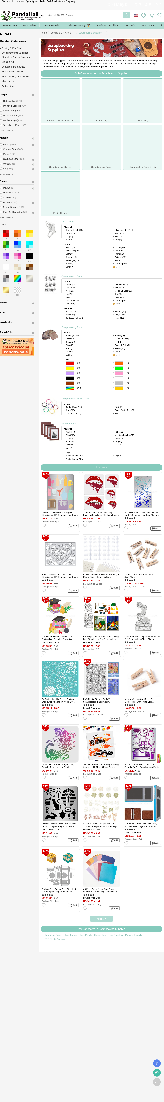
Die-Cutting (67, 221)
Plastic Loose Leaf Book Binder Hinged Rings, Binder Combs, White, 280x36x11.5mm (101, 575)
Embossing (8, 86)
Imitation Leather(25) (124, 435)
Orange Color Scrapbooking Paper (119, 363)
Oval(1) (69, 355)
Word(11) (119, 260)
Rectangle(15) (72, 260)
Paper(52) (119, 432)
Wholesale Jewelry (78, 25)
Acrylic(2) (70, 239)
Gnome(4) (70, 304)
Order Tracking (157, 1063)
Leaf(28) (69, 254)
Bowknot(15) (71, 257)
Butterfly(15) (120, 257)
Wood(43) (70, 314)
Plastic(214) (71, 311)
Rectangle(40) (121, 284)
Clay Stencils (70, 935)
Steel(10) (119, 236)
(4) (127, 372)
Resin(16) (119, 318)
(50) (79, 387)
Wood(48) (70, 435)
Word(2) (69, 345)
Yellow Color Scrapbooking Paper (70, 368)
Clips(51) (119, 456)
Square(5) (70, 342)
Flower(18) (120, 335)
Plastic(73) (70, 432)
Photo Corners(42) (74, 459)
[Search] (98, 15)
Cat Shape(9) (121, 263)
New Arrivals (10, 25)
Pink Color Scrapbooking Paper (119, 373)
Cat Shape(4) (121, 300)
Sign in (143, 15)
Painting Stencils (133, 935)
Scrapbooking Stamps (73, 276)
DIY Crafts (130, 25)
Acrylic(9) (70, 441)
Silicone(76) (120, 311)
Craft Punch (86, 935)
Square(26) (120, 287)
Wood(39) (119, 233)
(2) (78, 362)
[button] (161, 25)
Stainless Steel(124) (124, 230)
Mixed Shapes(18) (123, 291)
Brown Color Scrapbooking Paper (70, 383)
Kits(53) (118, 407)
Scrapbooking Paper (72, 327)
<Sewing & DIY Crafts (11, 48)
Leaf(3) (118, 342)
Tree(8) (118, 294)
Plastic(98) (70, 233)
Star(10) (69, 263)
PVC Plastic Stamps (55, 939)
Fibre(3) (118, 445)
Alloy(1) (118, 239)
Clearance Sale (51, 25)
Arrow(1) (70, 348)
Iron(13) (69, 438)
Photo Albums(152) (74, 456)
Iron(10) (69, 236)
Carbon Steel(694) (74, 230)
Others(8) (70, 339)
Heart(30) (119, 250)
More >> (101, 918)
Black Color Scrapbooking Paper (70, 378)
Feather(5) (120, 297)
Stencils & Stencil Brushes (16, 57)
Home (44, 32)
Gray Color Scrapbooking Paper (119, 383)
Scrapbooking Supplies (90, 32)
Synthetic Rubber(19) (75, 318)
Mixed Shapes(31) (74, 250)
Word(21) (70, 291)
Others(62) (120, 247)
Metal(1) (69, 448)
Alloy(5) (118, 441)
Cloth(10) (119, 438)
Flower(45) (70, 284)
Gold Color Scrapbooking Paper (119, 388)
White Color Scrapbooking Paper (119, 378)
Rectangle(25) (72, 335)
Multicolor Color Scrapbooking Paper (70, 388)
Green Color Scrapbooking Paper (119, 368)
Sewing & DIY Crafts (61, 32)
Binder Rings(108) (74, 407)
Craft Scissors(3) (73, 413)
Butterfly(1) (120, 348)
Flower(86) (70, 247)
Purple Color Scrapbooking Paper (70, 373)
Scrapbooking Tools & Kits (75, 398)
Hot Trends (150, 25)
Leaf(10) (69, 294)
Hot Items (101, 467)
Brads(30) (70, 410)
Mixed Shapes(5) (123, 339)
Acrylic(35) (120, 314)
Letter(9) (69, 267)
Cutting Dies (100, 935)
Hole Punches (116, 935)
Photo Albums (68, 423)
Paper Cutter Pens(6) (125, 410)
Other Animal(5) (73, 300)
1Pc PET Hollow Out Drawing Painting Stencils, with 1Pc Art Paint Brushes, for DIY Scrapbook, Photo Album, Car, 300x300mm (101, 765)
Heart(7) (69, 297)
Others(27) (70, 287)
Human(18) (120, 254)
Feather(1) (70, 351)
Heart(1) (118, 351)
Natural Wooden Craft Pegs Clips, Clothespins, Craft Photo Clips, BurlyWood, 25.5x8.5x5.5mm (140, 700)
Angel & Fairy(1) (122, 345)
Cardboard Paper (53, 935)
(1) (78, 377)
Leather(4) (70, 445)
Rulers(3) (119, 413)
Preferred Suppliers (107, 25)
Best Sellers (29, 25)
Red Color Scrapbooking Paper (70, 363)
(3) (78, 367)
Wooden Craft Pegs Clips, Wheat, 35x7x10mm (140, 575)
